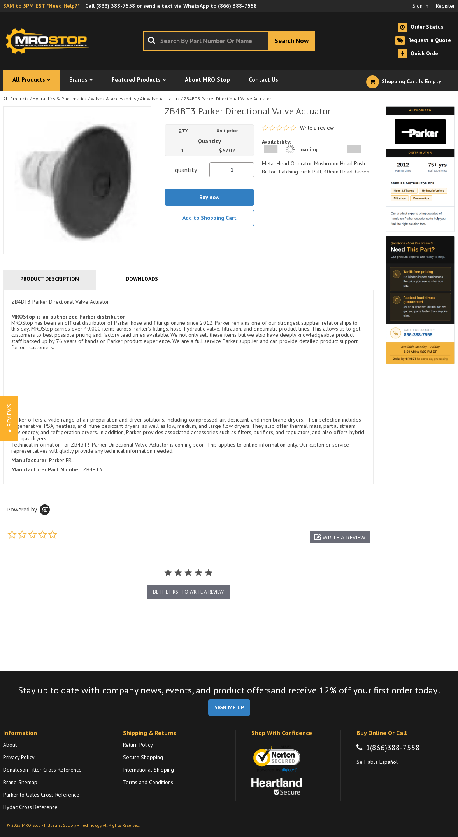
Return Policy (138, 744)
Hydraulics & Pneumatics (60, 99)
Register (445, 6)
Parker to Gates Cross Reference (41, 794)
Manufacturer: (29, 460)
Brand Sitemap (20, 782)
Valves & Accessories (113, 99)
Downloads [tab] (142, 278)
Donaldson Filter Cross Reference (42, 769)
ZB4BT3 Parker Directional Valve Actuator (227, 99)
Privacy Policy (19, 757)
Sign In (420, 6)
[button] (340, 537)
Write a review (317, 127)
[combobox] (229, 41)
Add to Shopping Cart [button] (209, 217)
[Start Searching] (291, 41)
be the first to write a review (188, 591)
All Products (16, 99)
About (10, 744)
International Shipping (148, 769)
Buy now (209, 197)
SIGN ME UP (229, 707)
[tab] (188, 387)
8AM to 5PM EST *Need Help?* (41, 6)
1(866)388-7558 (393, 747)
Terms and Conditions (148, 782)
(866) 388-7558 (115, 6)
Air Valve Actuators (160, 99)
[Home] (50, 40)
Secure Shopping (143, 757)
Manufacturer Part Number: (46, 469)
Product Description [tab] (49, 278)
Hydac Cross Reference (30, 807)
